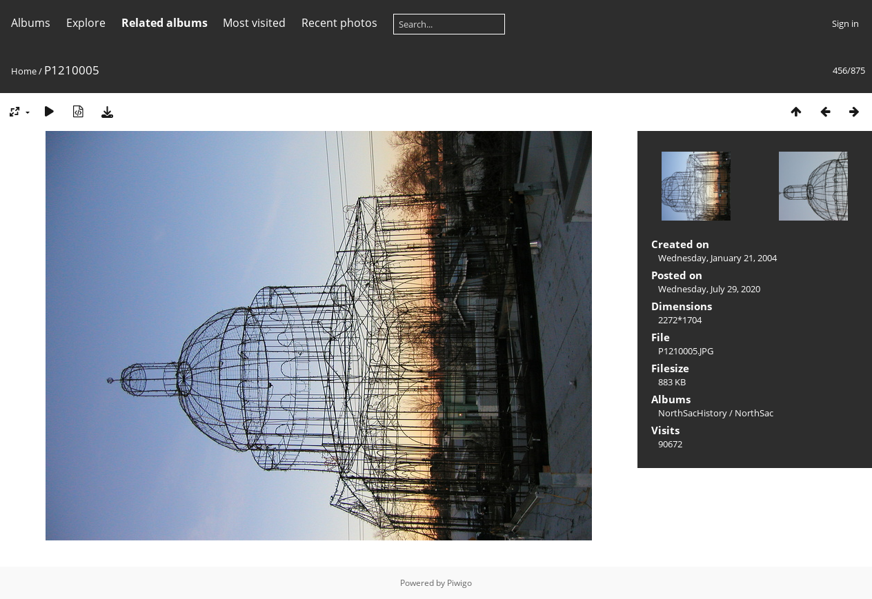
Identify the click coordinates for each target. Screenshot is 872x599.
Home (24, 71)
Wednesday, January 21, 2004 (717, 258)
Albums (30, 22)
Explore (86, 22)
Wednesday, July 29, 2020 (709, 289)
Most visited (254, 22)
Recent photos (339, 22)
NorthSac (754, 413)
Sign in (845, 23)
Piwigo (459, 583)
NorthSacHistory (692, 413)
